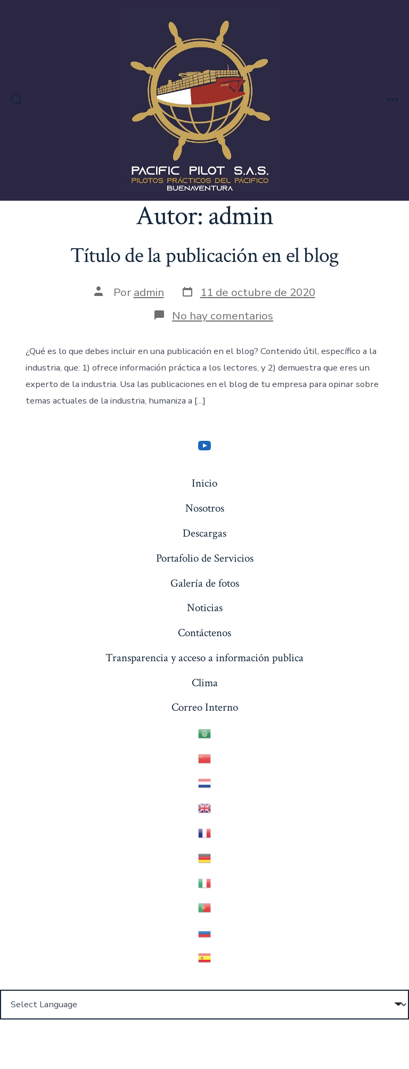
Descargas (204, 533)
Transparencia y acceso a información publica (204, 658)
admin (149, 292)
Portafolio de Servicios (204, 558)
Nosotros (204, 508)
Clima (205, 683)
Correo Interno (204, 707)
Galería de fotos (204, 583)
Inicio (204, 483)
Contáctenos (204, 633)
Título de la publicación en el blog (204, 255)
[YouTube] (204, 446)
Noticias (205, 608)
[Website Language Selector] (204, 1004)
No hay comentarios (222, 315)
